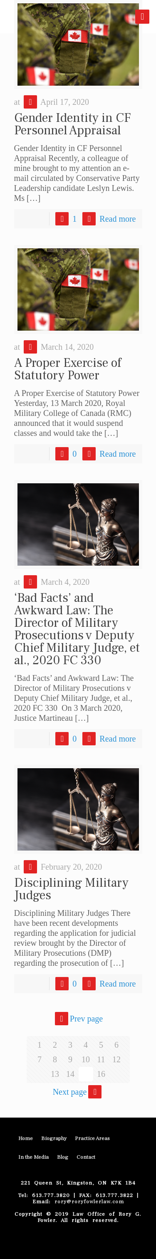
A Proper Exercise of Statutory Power (67, 369)
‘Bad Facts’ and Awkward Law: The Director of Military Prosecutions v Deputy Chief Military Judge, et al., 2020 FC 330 (77, 629)
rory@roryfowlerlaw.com (87, 1201)
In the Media (33, 1157)
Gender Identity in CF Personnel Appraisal (72, 124)
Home (25, 1138)
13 (55, 1073)
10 (86, 1059)
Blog (62, 1157)
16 (101, 1073)
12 (116, 1059)
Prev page (78, 1018)
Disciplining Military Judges (71, 889)
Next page (78, 1091)
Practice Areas (92, 1138)
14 (70, 1073)
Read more (117, 218)
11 (101, 1059)
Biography (54, 1138)
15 (86, 1073)
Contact (86, 1157)
